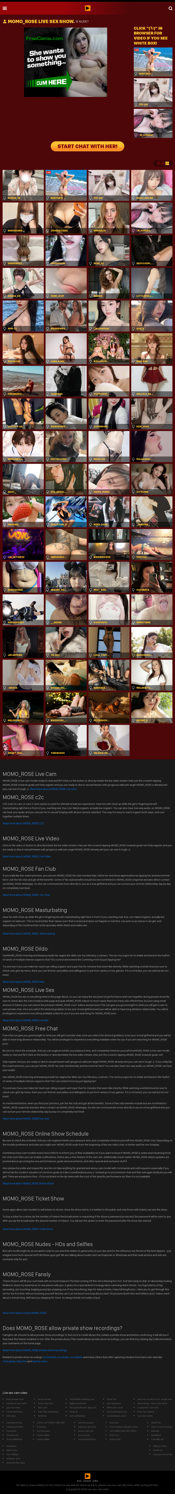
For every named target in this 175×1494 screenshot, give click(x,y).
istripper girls (13, 1458)
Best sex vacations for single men (154, 1399)
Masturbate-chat (15, 1399)
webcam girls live (87, 1426)
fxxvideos (11, 1446)
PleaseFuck (12, 1435)
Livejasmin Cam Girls (148, 1407)
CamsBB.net (157, 1439)
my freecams (43, 1431)
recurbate (63, 1357)
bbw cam (42, 1407)
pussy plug (83, 1435)
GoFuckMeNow (77, 1415)
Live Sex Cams (144, 1415)
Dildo (24, 981)
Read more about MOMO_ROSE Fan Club (26, 895)
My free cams (39, 1361)
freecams (11, 1431)
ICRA (95, 1481)
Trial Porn (114, 1435)
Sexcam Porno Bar (162, 1454)
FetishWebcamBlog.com (82, 1399)
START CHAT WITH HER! (87, 146)
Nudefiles (156, 1435)
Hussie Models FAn (117, 1411)
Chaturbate (9, 1361)
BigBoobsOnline (78, 1403)
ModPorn (158, 1450)
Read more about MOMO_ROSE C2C (23, 823)
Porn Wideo (12, 1454)
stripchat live (44, 1399)
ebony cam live (85, 1431)
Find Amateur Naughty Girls (123, 1426)
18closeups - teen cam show (152, 1403)
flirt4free (42, 1415)
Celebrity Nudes (14, 1426)
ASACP (87, 1481)
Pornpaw (41, 1426)
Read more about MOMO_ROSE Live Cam (53, 789)
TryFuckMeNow (14, 1439)
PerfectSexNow (14, 1411)
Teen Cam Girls (45, 1403)
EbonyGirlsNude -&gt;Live (83, 1407)
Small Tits (111, 1399)
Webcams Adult (115, 1407)
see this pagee (86, 1422)
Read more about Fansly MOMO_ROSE (24, 1313)
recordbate (76, 1357)
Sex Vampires (114, 1403)
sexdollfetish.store (116, 1415)
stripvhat (113, 1422)
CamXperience (14, 1422)
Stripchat (21, 1361)
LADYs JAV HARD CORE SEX (51, 1422)
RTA (79, 1481)
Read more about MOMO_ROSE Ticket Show (28, 1229)
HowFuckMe (43, 1435)
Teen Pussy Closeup (161, 1426)
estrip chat (114, 1439)
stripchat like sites (15, 1462)
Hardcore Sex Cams (16, 1403)
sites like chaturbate (48, 1411)
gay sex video (13, 1407)
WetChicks (11, 1450)
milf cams (11, 1415)
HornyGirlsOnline (87, 1439)
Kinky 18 (74, 1411)
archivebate (50, 1357)
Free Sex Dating (145, 1411)
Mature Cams (160, 1446)
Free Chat (26, 1118)
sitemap (155, 1431)
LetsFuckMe (43, 1439)
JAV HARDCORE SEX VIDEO (123, 1431)
